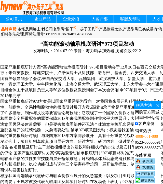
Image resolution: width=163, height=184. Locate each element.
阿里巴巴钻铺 (147, 118)
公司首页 (14, 19)
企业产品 (42, 19)
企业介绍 (71, 19)
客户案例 (146, 123)
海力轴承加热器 (100, 51)
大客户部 (99, 19)
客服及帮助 (130, 19)
